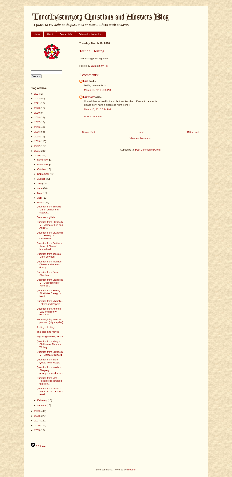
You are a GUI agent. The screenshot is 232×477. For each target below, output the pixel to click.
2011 (37, 150)
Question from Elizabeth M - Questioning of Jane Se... (50, 282)
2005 (37, 430)
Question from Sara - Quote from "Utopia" (49, 361)
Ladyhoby (89, 97)
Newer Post (88, 132)
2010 (37, 155)
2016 (37, 127)
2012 (37, 146)
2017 (37, 122)
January (42, 405)
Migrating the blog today (50, 336)
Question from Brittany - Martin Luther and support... (49, 209)
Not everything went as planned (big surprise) (50, 321)
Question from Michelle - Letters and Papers (50, 302)
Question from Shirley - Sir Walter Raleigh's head (49, 293)
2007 (37, 420)
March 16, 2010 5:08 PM (97, 90)
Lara (85, 81)
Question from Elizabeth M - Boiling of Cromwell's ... (50, 235)
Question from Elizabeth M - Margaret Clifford (50, 353)
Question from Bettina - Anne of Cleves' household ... (49, 246)
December (43, 159)
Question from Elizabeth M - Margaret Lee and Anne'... (50, 225)
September (43, 174)
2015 (37, 131)
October (42, 169)
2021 (37, 103)
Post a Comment (93, 116)
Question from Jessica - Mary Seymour (49, 255)
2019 (37, 112)
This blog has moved (48, 331)
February (42, 400)
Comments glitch (46, 217)
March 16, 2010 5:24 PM (97, 109)
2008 (37, 415)
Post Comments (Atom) (148, 149)
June (40, 188)
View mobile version (140, 138)
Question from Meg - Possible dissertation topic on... (49, 381)
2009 (37, 411)
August (41, 178)
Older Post (193, 132)
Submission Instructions (91, 34)
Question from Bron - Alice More (48, 274)
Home (37, 34)
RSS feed (38, 446)
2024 (37, 93)
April (40, 197)
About (50, 34)
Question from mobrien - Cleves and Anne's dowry (50, 264)
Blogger (131, 469)
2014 (37, 136)
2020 (37, 108)
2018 (37, 117)
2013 (37, 141)
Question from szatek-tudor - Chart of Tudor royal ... (50, 391)
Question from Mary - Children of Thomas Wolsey (49, 344)
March (41, 202)
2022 (37, 98)
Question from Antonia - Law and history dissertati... (49, 311)
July (39, 183)
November (43, 164)
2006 (37, 425)
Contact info (66, 34)
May (39, 193)
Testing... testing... (46, 327)
